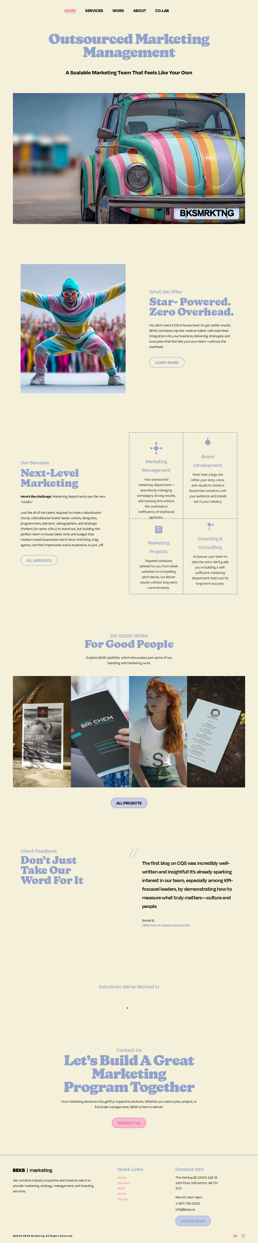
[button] (15, 999)
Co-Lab (162, 10)
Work (118, 10)
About (139, 10)
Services (94, 10)
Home (70, 10)
